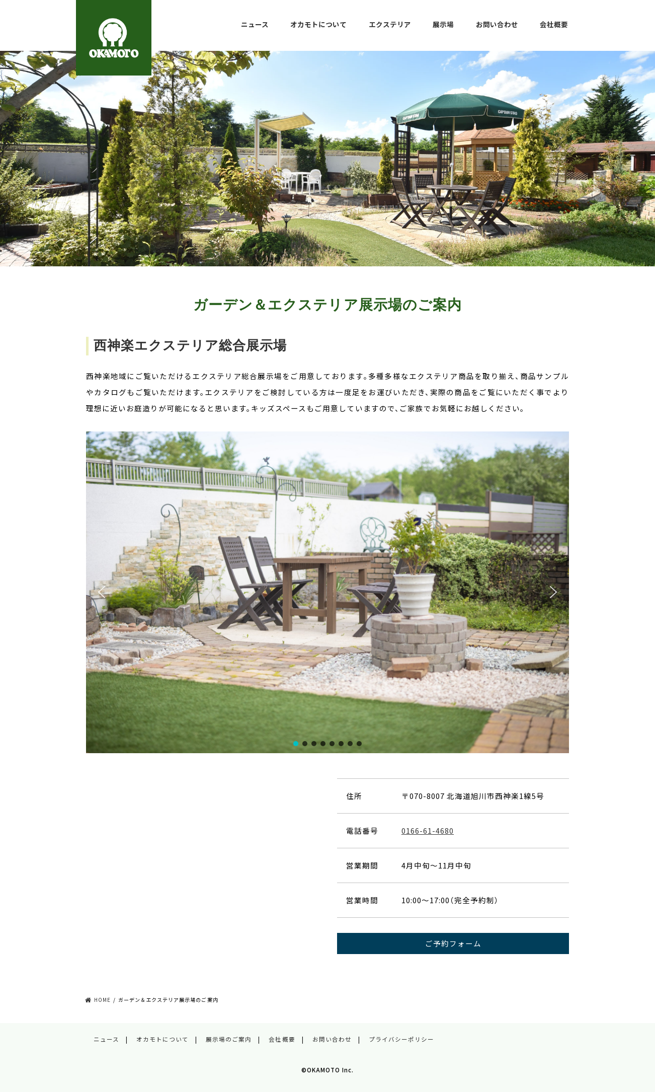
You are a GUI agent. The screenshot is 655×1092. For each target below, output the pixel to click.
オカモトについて (318, 24)
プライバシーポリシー (401, 1039)
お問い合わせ (497, 24)
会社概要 (554, 24)
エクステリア (390, 24)
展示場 (443, 24)
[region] (327, 592)
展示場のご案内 (229, 1039)
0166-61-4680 (427, 830)
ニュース (255, 24)
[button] (102, 592)
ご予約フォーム (453, 943)
